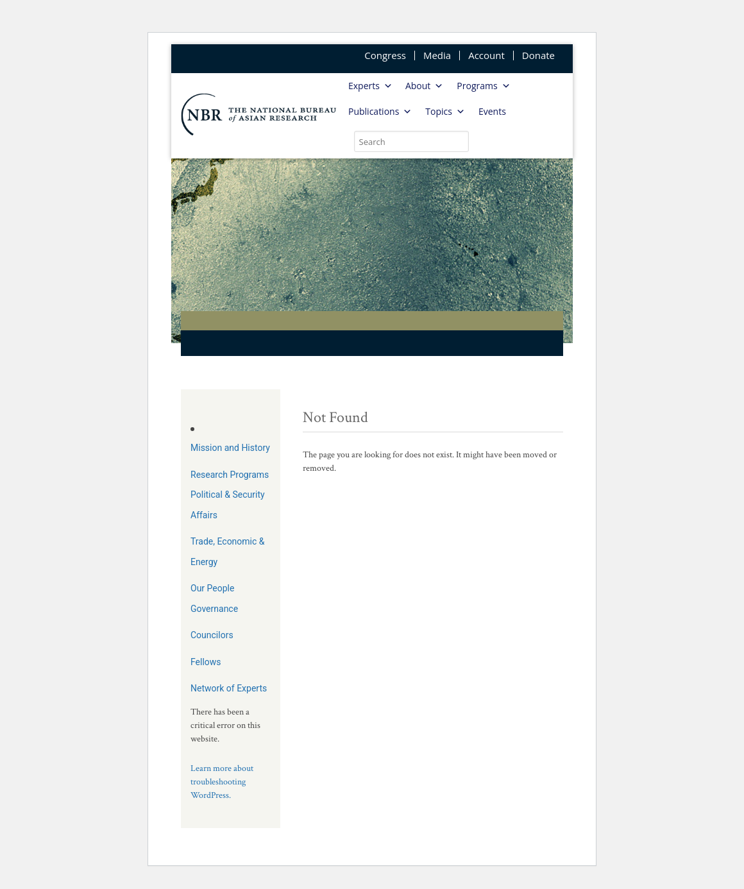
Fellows (205, 662)
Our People (212, 588)
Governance (214, 609)
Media (437, 55)
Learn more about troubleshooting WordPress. (221, 782)
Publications (380, 111)
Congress (385, 55)
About (424, 86)
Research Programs (229, 475)
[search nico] (411, 141)
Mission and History (230, 448)
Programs (483, 86)
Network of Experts (228, 688)
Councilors (211, 635)
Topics (445, 111)
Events (492, 111)
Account (486, 55)
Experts (370, 86)
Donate (538, 55)
